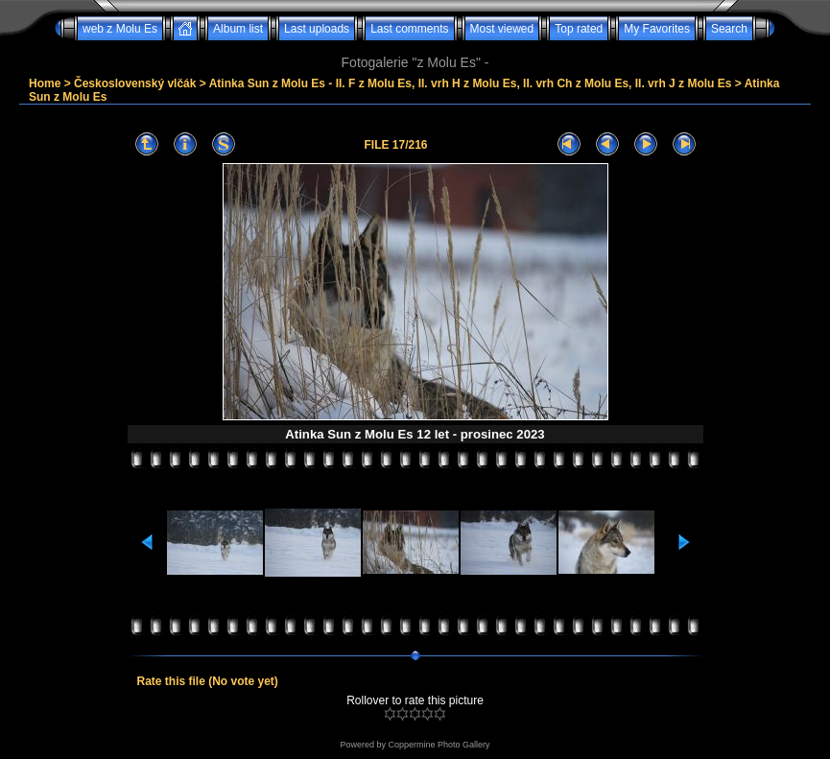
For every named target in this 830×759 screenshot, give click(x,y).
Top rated (579, 29)
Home (44, 83)
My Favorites (657, 29)
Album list (238, 29)
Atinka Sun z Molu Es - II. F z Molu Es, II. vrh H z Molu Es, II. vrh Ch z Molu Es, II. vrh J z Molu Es (470, 83)
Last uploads (316, 29)
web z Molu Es (120, 29)
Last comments (409, 29)
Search (729, 29)
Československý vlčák (135, 83)
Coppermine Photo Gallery (438, 744)
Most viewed (502, 29)
